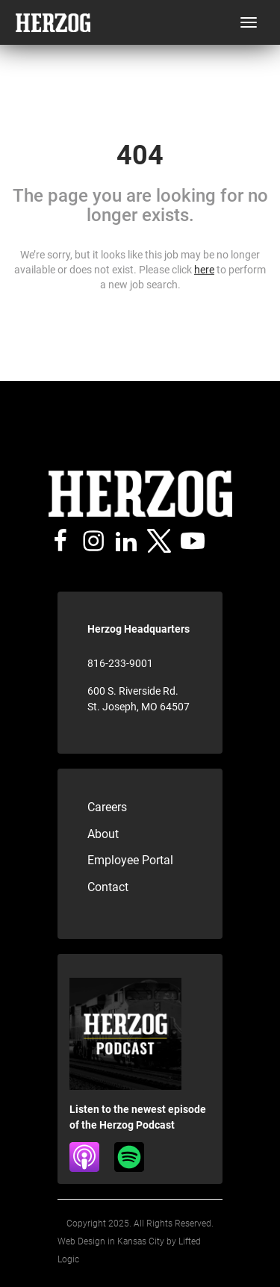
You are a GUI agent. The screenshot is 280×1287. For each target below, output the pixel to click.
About (103, 834)
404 (140, 155)
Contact (107, 887)
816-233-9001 (120, 663)
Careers (107, 807)
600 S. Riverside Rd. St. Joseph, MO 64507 (138, 699)
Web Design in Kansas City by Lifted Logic (129, 1250)
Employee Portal (130, 860)
